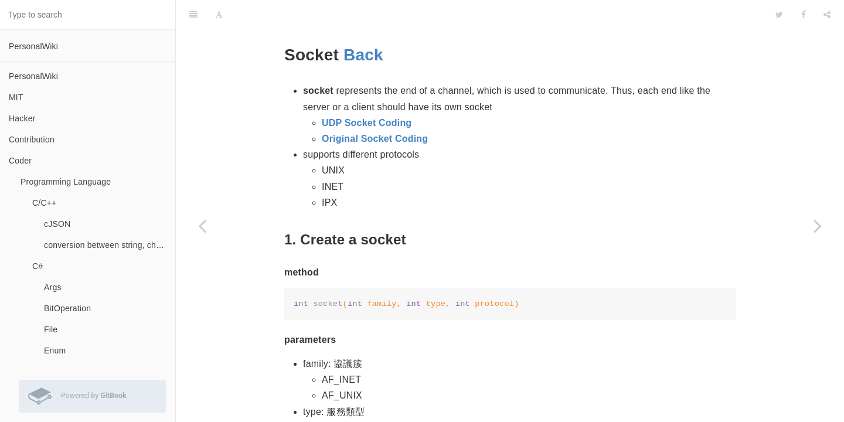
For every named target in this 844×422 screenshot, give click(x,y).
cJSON (57, 224)
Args (53, 287)
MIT (16, 97)
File (50, 329)
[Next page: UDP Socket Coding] (817, 225)
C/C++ (44, 202)
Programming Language (66, 181)
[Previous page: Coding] (202, 225)
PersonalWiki (33, 46)
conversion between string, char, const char (109, 245)
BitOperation (67, 308)
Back (363, 25)
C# (37, 266)
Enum (55, 350)
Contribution (32, 139)
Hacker (22, 118)
